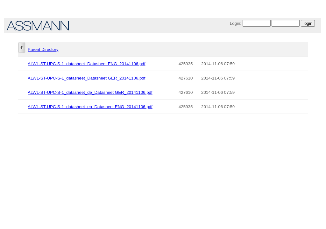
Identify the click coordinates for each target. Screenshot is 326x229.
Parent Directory (43, 49)
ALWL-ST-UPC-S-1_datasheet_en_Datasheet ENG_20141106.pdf (90, 106)
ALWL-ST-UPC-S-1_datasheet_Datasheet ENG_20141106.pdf (86, 63)
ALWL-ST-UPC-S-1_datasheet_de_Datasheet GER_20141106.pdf (90, 92)
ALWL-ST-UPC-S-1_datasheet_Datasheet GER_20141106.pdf (86, 78)
